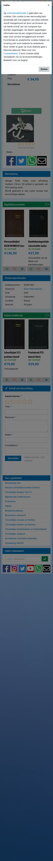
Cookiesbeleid (11, 53)
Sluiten (44, 69)
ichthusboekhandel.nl (17, 13)
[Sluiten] (48, 5)
